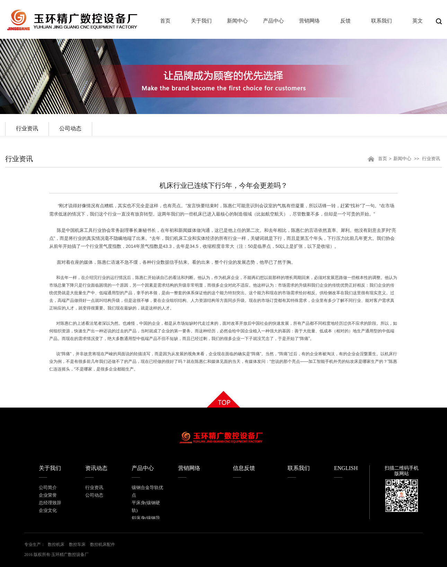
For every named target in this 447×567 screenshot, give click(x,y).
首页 (382, 158)
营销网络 (189, 468)
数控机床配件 (102, 544)
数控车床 (77, 544)
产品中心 (143, 468)
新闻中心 (402, 158)
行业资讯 (27, 128)
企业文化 (48, 510)
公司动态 (70, 128)
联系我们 (299, 468)
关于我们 (50, 468)
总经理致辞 (50, 502)
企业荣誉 (48, 495)
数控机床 (56, 544)
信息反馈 (244, 468)
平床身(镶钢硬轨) (146, 506)
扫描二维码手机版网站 (402, 470)
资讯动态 (96, 468)
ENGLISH (346, 468)
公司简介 (48, 487)
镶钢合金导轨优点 (147, 491)
